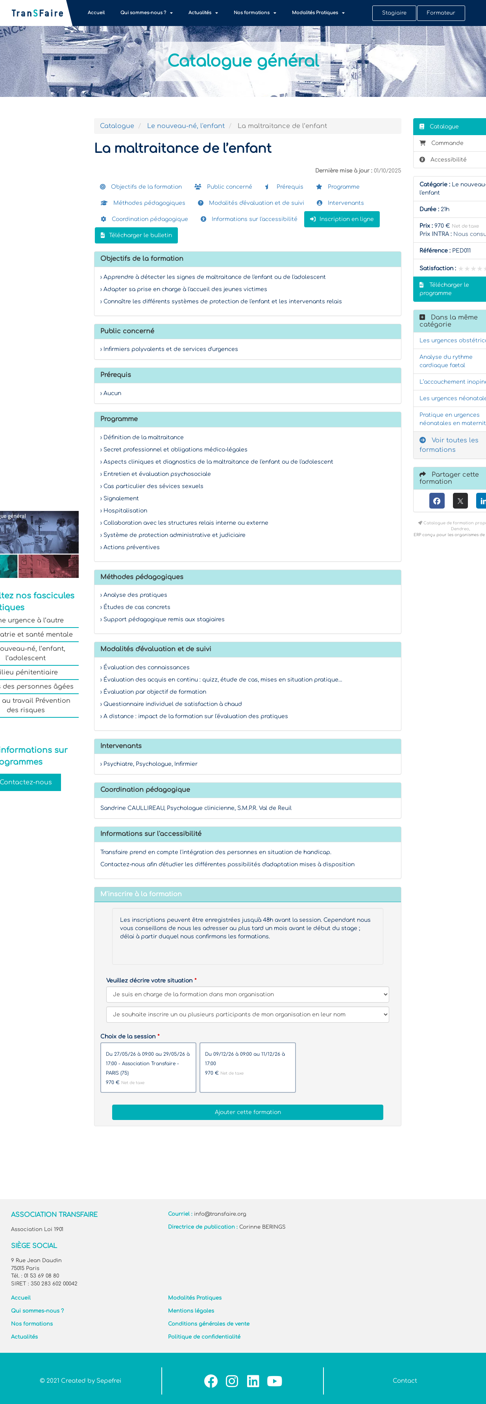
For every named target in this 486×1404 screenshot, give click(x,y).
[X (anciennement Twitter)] (460, 501)
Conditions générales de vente (208, 1324)
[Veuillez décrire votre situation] (247, 1015)
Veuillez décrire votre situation (149, 981)
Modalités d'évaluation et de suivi (251, 203)
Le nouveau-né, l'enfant (186, 126)
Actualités (203, 13)
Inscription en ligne (342, 219)
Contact (405, 1381)
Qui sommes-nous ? (146, 13)
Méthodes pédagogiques (143, 203)
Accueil (96, 12)
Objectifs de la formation (141, 187)
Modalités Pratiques (318, 13)
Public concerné (223, 187)
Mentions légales (191, 1311)
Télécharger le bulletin (136, 235)
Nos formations (255, 13)
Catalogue (117, 126)
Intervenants (340, 203)
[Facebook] (437, 501)
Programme (338, 187)
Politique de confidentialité (204, 1337)
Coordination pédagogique (144, 219)
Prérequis (284, 187)
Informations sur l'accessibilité (249, 219)
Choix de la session (127, 1037)
